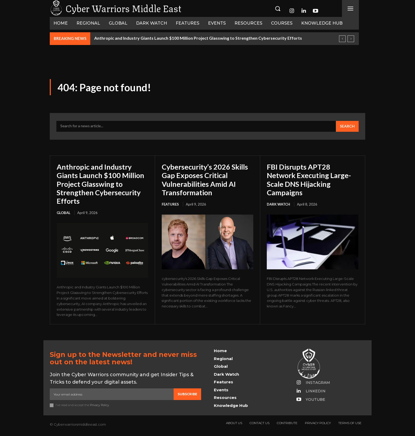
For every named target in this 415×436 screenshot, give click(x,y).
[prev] (342, 38)
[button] (277, 8)
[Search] (347, 126)
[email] (112, 394)
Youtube (315, 399)
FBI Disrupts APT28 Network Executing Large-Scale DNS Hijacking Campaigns (311, 179)
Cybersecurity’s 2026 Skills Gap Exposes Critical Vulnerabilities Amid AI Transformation (207, 179)
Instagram (318, 382)
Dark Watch (278, 204)
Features (170, 204)
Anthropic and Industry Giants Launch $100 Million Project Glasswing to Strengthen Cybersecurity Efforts (198, 37)
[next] (351, 38)
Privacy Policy (99, 405)
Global (63, 213)
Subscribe (187, 394)
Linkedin (316, 391)
